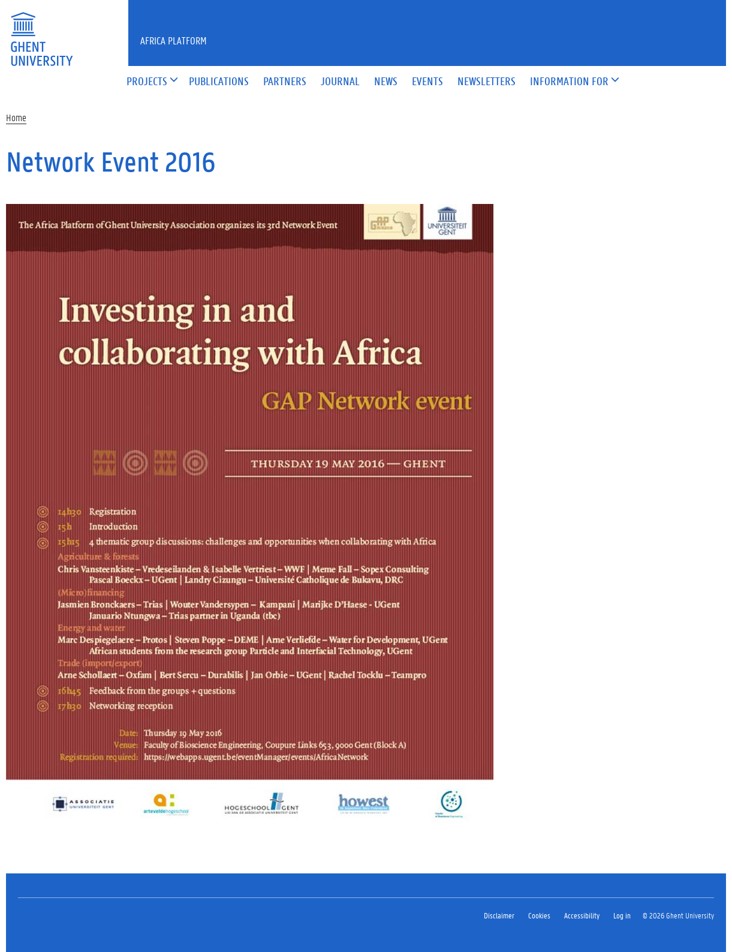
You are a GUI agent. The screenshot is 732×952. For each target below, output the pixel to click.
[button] (146, 82)
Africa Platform (173, 40)
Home (16, 117)
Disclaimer (499, 915)
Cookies (539, 915)
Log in (622, 915)
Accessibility (582, 915)
